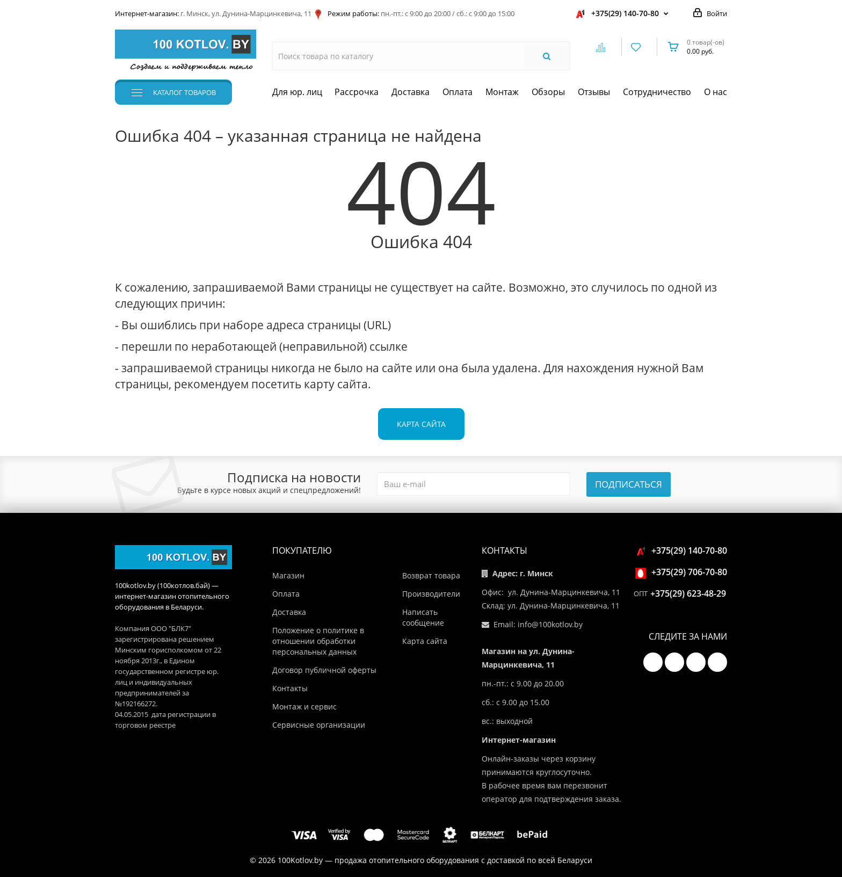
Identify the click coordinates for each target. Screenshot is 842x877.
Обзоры (548, 92)
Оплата (457, 92)
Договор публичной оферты (324, 670)
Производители (431, 594)
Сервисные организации (318, 725)
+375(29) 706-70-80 (682, 572)
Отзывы (594, 92)
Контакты (290, 688)
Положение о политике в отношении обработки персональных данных (318, 641)
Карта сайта (421, 424)
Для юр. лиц (297, 92)
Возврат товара (431, 575)
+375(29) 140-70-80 (625, 13)
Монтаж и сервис (304, 706)
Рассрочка (357, 92)
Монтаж (502, 92)
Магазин (288, 575)
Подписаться (628, 484)
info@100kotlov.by (550, 624)
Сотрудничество (657, 92)
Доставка (410, 92)
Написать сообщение (423, 617)
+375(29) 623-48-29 (688, 593)
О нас (715, 92)
